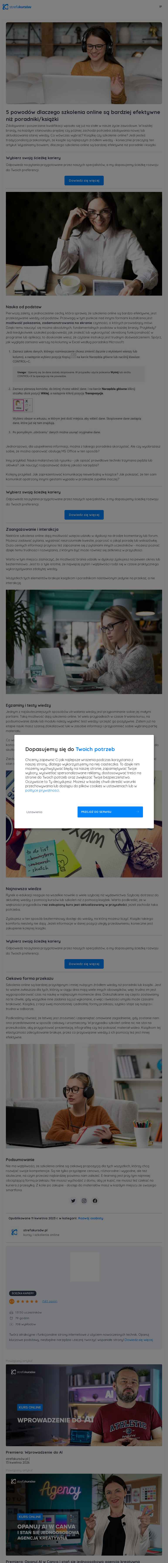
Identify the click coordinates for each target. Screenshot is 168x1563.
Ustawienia (34, 812)
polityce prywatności (42, 790)
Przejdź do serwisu (96, 811)
